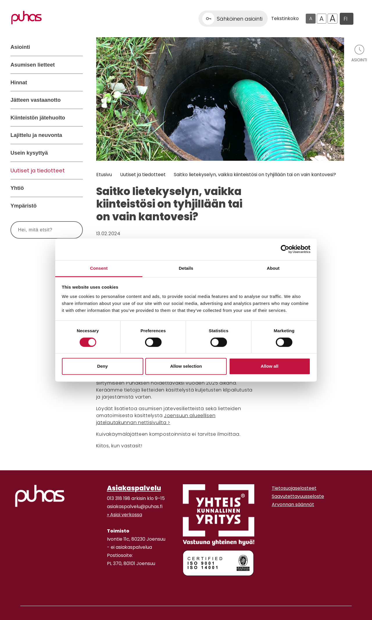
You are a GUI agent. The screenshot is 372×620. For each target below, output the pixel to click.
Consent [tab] (99, 268)
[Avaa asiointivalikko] (359, 53)
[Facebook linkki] (104, 586)
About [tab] (273, 268)
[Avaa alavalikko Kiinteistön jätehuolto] (77, 117)
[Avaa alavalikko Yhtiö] (77, 188)
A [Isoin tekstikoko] (333, 19)
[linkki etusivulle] (40, 496)
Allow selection (186, 366)
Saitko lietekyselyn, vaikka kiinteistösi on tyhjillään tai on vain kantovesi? (255, 174)
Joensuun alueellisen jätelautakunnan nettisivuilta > (156, 419)
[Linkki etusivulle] (26, 17)
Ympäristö (23, 206)
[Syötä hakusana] (36, 230)
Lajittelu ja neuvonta (36, 135)
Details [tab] (186, 268)
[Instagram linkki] (109, 586)
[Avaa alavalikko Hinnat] (77, 82)
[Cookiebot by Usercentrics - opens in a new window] (285, 249)
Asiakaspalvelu (134, 488)
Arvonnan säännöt (293, 504)
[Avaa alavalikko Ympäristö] (77, 206)
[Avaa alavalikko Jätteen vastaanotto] (77, 100)
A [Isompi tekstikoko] (321, 18)
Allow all (269, 366)
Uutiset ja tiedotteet (37, 170)
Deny (102, 366)
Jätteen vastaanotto (35, 100)
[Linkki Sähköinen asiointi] (233, 18)
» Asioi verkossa (124, 514)
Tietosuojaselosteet (294, 488)
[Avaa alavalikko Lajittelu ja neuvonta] (77, 135)
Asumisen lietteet (32, 65)
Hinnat (18, 82)
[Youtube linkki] (114, 586)
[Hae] (71, 230)
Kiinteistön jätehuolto (37, 118)
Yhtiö (17, 188)
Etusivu (104, 174)
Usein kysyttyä (29, 153)
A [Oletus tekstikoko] (310, 18)
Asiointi (20, 47)
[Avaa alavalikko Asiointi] (77, 47)
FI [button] (345, 18)
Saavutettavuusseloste (298, 496)
